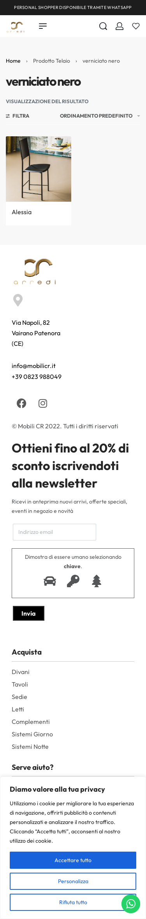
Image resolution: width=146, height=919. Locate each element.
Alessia (22, 212)
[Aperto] (136, 26)
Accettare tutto (73, 860)
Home (13, 60)
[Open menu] (43, 26)
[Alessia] (38, 169)
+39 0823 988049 (37, 376)
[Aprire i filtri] (17, 116)
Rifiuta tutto (73, 902)
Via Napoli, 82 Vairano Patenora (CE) (36, 333)
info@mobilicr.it (34, 366)
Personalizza (73, 881)
